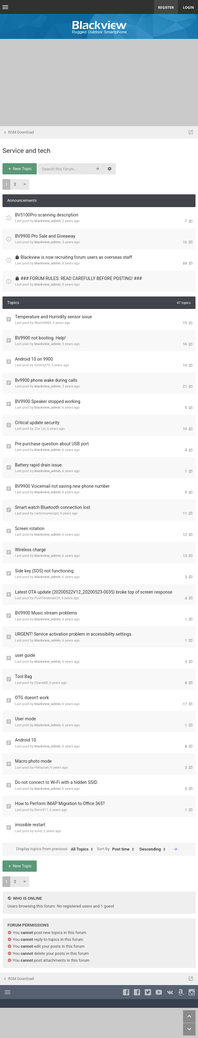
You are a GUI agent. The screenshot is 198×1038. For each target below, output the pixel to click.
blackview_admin (47, 221)
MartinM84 (42, 323)
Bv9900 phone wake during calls (46, 380)
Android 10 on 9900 (34, 359)
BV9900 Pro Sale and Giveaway (45, 236)
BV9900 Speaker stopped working (47, 401)
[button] (24, 184)
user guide (25, 655)
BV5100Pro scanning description (46, 214)
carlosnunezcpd (46, 513)
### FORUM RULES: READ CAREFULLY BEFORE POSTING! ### (81, 278)
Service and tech (26, 150)
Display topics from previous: (56, 849)
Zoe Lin (39, 429)
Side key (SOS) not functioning (44, 570)
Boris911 (41, 810)
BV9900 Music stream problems (46, 612)
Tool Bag (23, 676)
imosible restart (30, 824)
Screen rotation (30, 528)
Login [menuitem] (188, 7)
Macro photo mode (33, 761)
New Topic (19, 168)
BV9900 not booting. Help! (40, 337)
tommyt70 (42, 365)
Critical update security (37, 422)
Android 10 (25, 739)
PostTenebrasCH (47, 598)
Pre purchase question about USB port (52, 443)
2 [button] (15, 184)
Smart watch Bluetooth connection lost (52, 507)
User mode (25, 718)
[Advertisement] (99, 82)
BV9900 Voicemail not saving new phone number (62, 486)
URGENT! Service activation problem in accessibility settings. (73, 634)
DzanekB (41, 683)
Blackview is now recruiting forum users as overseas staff (76, 257)
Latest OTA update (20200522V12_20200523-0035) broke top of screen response (93, 592)
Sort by (117, 849)
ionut (38, 831)
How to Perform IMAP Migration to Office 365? (60, 803)
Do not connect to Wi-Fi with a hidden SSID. (56, 782)
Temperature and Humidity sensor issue (53, 316)
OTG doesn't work (32, 697)
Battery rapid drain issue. (39, 464)
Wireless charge (30, 549)
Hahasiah (41, 767)
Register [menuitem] (166, 7)
